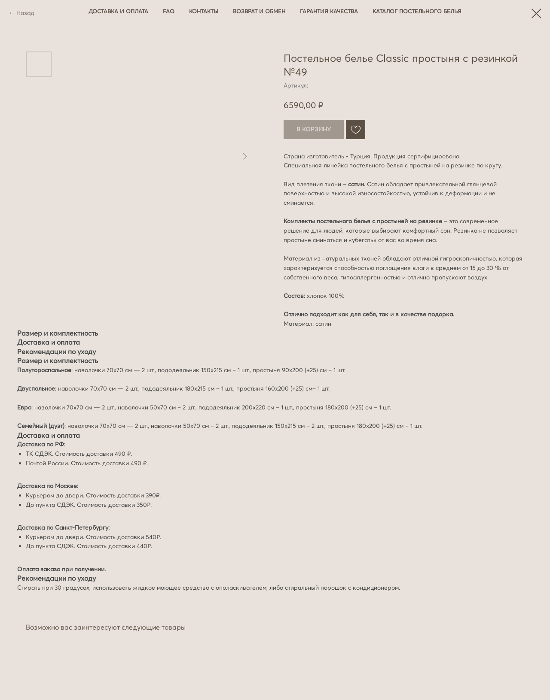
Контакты (203, 11)
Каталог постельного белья (417, 11)
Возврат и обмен (259, 11)
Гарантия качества (329, 11)
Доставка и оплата (118, 11)
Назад (25, 13)
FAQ (168, 11)
